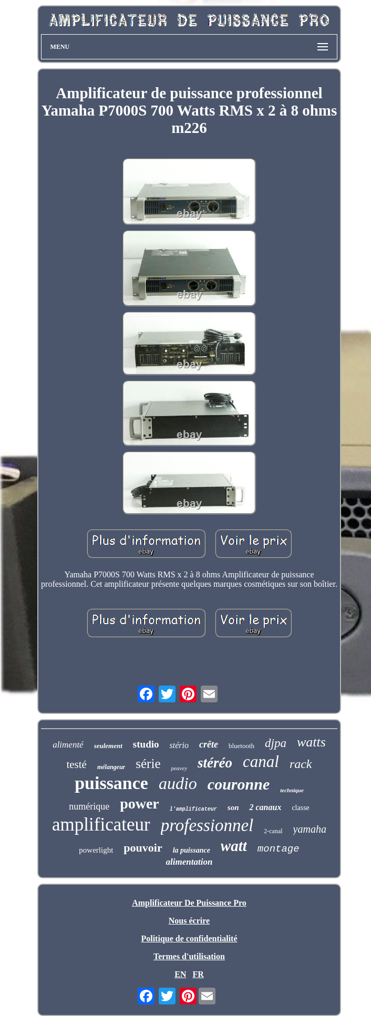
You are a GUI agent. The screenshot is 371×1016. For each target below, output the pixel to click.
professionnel (207, 825)
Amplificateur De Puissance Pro (189, 902)
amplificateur (101, 824)
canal (261, 761)
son (233, 807)
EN (180, 974)
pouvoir (142, 847)
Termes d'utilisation (189, 956)
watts (311, 742)
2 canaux (265, 807)
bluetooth (241, 746)
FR (197, 974)
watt (234, 845)
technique (292, 790)
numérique (89, 806)
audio (178, 783)
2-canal (273, 831)
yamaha (309, 829)
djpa (275, 743)
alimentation (189, 862)
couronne (239, 784)
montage (278, 849)
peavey (179, 768)
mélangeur (111, 767)
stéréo (215, 763)
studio (146, 744)
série (148, 763)
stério (178, 745)
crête (208, 744)
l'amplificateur (193, 809)
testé (76, 764)
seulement (108, 746)
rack (301, 764)
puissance (111, 783)
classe (300, 808)
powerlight (96, 850)
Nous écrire (189, 920)
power (139, 803)
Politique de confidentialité (189, 938)
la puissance (191, 850)
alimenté (68, 745)
